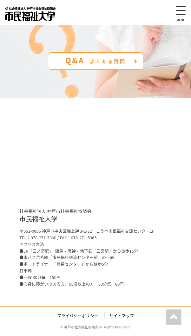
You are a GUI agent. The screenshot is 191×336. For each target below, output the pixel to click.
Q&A (101, 60)
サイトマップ (121, 316)
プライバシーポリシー (77, 316)
